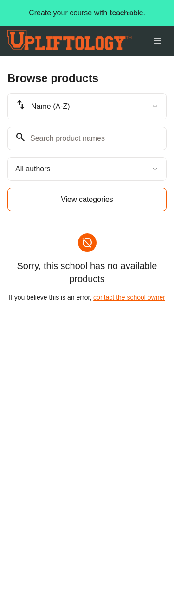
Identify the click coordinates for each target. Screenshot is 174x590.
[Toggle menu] (157, 40)
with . (87, 13)
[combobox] (87, 106)
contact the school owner (129, 297)
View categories (87, 199)
